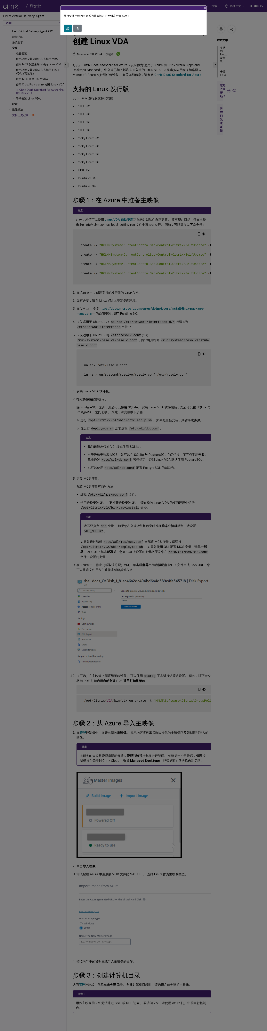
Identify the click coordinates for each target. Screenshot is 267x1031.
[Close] (205, 8)
